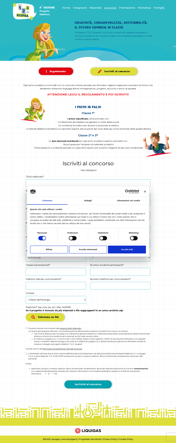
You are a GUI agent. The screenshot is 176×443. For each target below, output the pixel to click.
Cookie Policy (126, 439)
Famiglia (159, 7)
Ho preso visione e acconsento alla (55, 328)
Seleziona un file (45, 317)
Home (66, 7)
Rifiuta (49, 249)
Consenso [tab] (47, 200)
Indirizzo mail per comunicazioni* (43, 279)
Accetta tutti (127, 249)
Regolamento (56, 71)
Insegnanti (80, 7)
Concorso (110, 7)
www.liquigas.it (69, 439)
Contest (30, 293)
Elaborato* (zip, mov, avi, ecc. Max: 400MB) (74, 309)
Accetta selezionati (88, 249)
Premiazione (127, 7)
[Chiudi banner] (145, 192)
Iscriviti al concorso (114, 71)
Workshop (144, 7)
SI (47, 374)
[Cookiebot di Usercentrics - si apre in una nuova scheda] (127, 192)
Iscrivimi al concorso (88, 384)
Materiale (95, 7)
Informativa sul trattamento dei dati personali (62, 349)
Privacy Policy (110, 439)
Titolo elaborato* (35, 176)
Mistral (97, 439)
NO (54, 374)
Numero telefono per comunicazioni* (110, 279)
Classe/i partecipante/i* (38, 265)
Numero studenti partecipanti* (107, 265)
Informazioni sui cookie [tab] (128, 200)
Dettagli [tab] (88, 200)
